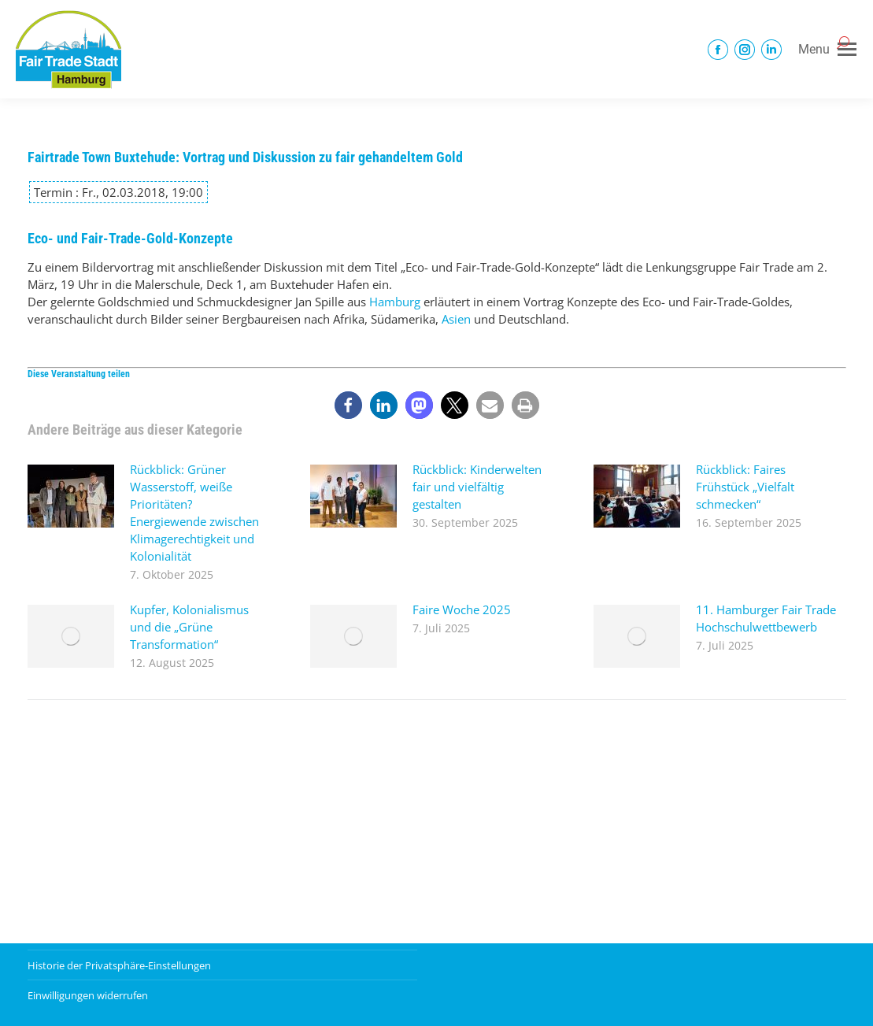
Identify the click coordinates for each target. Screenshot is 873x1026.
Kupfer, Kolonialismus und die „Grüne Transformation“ (189, 627)
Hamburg (394, 301)
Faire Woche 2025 (461, 609)
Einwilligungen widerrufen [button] (88, 995)
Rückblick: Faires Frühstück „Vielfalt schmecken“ (745, 486)
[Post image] (71, 496)
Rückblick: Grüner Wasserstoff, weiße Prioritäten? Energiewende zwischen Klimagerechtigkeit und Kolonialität (194, 512)
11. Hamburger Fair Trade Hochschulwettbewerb (766, 618)
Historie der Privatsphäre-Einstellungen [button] (119, 965)
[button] (348, 405)
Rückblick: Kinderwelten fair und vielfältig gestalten (477, 486)
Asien (456, 319)
